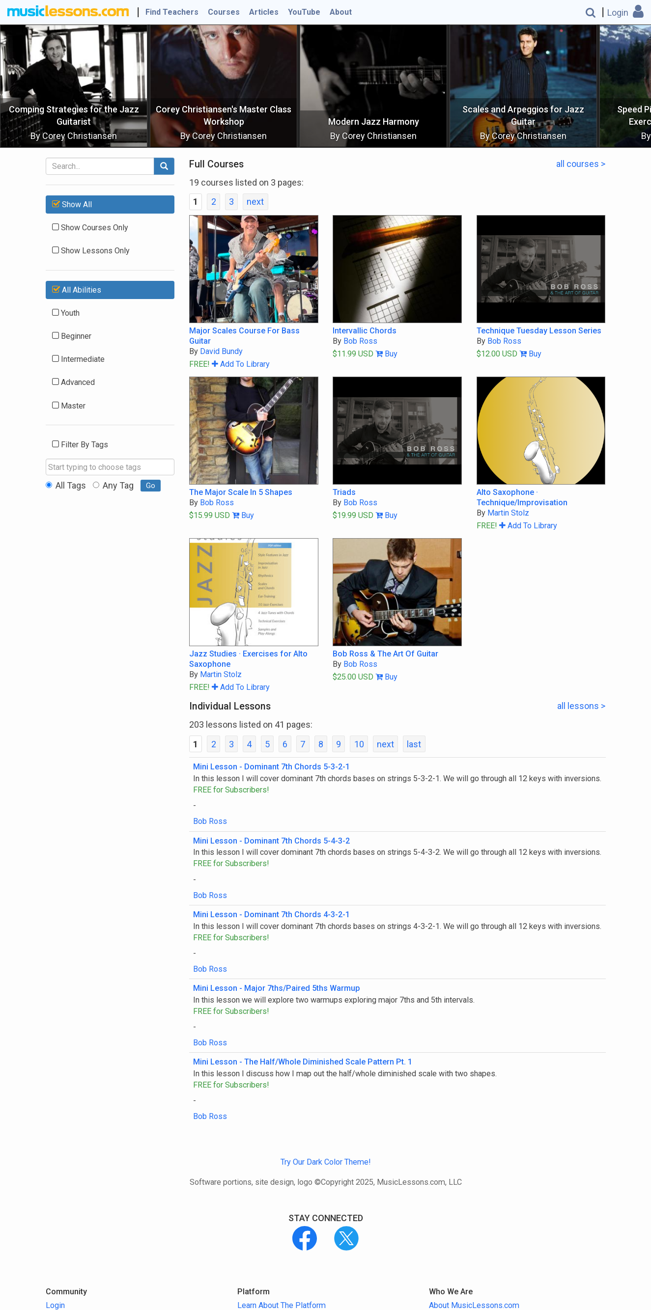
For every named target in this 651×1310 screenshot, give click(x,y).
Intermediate (78, 359)
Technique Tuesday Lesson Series (539, 330)
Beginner (71, 336)
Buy (386, 353)
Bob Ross (360, 341)
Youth (66, 313)
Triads (344, 492)
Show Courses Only (90, 227)
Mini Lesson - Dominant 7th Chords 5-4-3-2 (271, 841)
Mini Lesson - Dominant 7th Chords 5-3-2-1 (271, 766)
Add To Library (241, 364)
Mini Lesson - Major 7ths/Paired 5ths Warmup (276, 988)
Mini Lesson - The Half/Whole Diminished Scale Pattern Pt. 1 (302, 1061)
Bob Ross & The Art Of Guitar (385, 653)
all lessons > (581, 706)
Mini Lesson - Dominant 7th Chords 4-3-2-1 (271, 914)
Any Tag (113, 485)
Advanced (73, 382)
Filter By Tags (80, 444)
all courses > (580, 164)
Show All (72, 204)
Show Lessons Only (91, 250)
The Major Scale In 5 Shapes (240, 492)
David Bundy (221, 351)
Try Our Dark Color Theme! (326, 1162)
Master (68, 405)
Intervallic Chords (364, 330)
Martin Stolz (508, 513)
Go (150, 485)
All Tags (66, 485)
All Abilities (76, 290)
